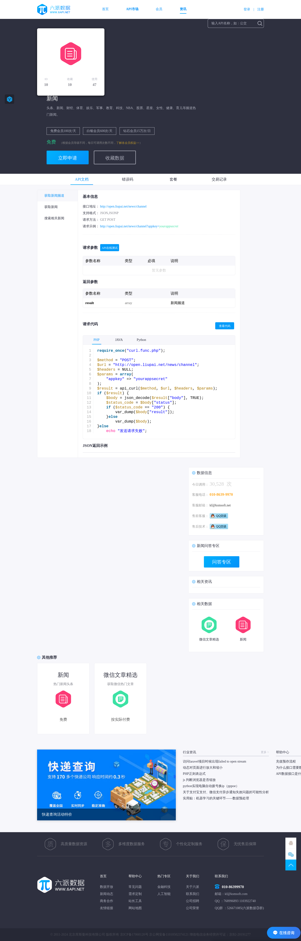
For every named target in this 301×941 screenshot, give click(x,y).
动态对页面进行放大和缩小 (203, 767)
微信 (290, 854)
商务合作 (106, 901)
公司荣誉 (192, 908)
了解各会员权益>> (127, 142)
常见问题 (135, 887)
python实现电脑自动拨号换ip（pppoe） (211, 786)
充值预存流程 (286, 761)
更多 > (265, 752)
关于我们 (192, 876)
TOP (290, 865)
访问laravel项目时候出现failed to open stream (214, 761)
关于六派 (192, 887)
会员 (159, 9)
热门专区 (164, 876)
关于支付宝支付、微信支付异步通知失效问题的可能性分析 (226, 792)
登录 (247, 9)
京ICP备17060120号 (134, 934)
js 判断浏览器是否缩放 (199, 780)
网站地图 (135, 908)
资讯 (183, 9)
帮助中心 (135, 876)
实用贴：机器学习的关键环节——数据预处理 (216, 798)
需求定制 (135, 894)
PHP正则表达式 (194, 774)
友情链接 (106, 908)
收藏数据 (114, 158)
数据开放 (106, 887)
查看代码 (224, 326)
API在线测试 (109, 248)
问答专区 (221, 561)
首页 (105, 9)
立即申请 (67, 158)
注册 (260, 9)
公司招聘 (192, 901)
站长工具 (135, 901)
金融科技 (164, 887)
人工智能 (164, 894)
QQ (290, 843)
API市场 (132, 9)
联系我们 (192, 894)
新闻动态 (106, 894)
